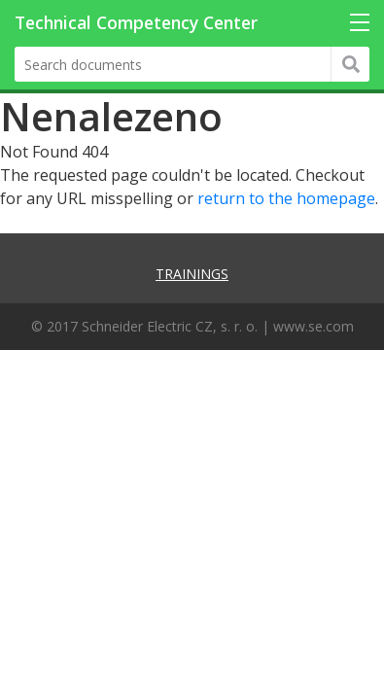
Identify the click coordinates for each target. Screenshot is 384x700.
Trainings (192, 273)
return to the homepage (286, 198)
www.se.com (313, 326)
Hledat (350, 64)
